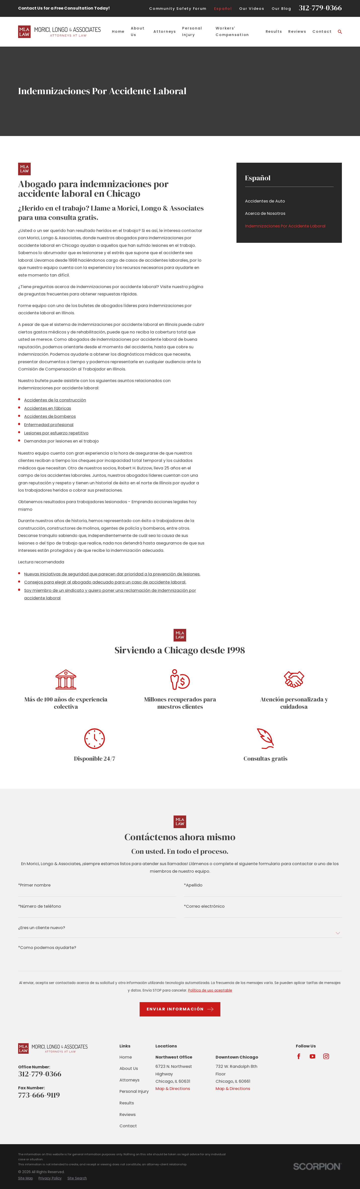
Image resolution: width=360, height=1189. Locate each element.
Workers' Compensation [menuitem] (232, 31)
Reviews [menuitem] (297, 31)
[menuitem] (289, 201)
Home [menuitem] (118, 31)
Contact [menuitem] (322, 31)
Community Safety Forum (178, 8)
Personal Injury (134, 1091)
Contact (128, 1126)
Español (223, 8)
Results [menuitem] (274, 31)
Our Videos (251, 8)
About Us (128, 1068)
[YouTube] (312, 1056)
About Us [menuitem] (138, 31)
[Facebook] (299, 1056)
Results (126, 1103)
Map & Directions (172, 1089)
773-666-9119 (39, 1095)
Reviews (127, 1114)
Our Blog (281, 8)
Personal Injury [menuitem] (192, 31)
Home (125, 1057)
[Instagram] (326, 1056)
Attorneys (129, 1080)
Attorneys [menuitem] (164, 31)
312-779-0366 (320, 8)
